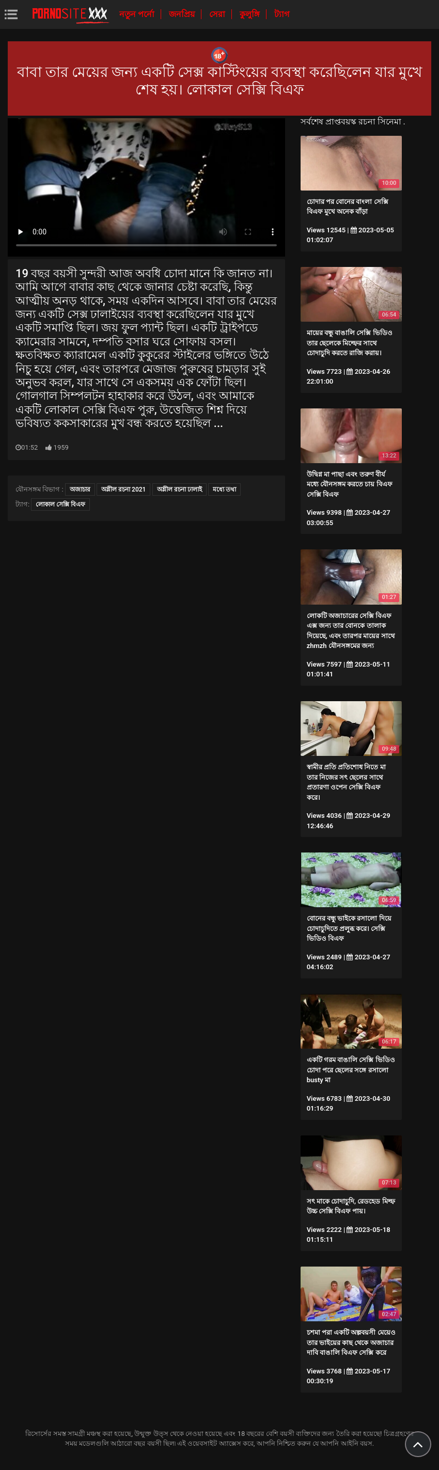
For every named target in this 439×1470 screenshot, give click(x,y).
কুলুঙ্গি (251, 14)
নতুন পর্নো (137, 14)
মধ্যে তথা (224, 489)
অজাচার (80, 489)
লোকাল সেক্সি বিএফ (60, 504)
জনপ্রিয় (183, 14)
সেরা (218, 14)
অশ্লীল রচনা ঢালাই (179, 489)
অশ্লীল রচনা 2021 (123, 489)
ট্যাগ (281, 14)
